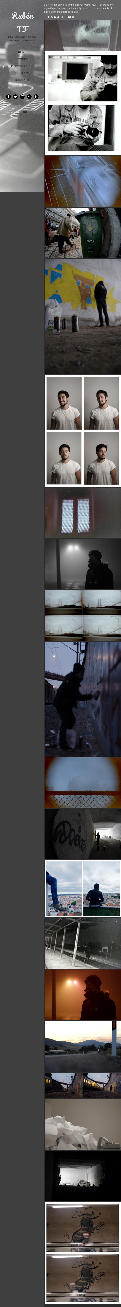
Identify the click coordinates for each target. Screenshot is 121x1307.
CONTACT (22, 80)
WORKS (22, 59)
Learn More (55, 16)
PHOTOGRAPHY (22, 66)
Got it (70, 16)
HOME (22, 52)
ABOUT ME (22, 73)
